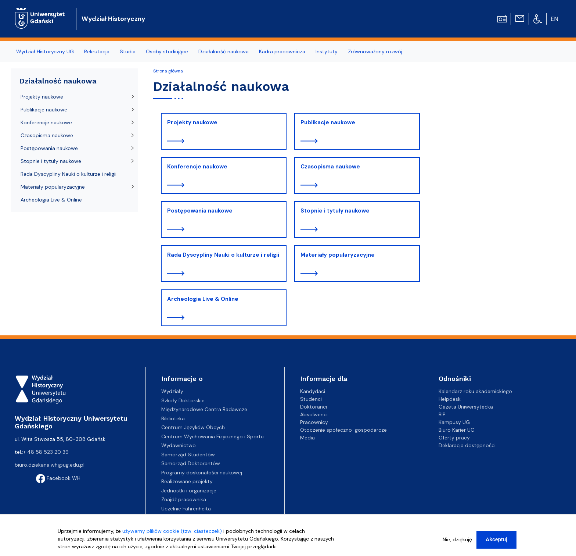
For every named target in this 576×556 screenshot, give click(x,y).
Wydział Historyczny (113, 19)
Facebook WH (58, 478)
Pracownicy (314, 422)
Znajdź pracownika (183, 499)
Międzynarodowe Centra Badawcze (204, 409)
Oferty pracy (454, 437)
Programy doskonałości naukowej (201, 472)
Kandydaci (312, 391)
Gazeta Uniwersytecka (466, 406)
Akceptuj (496, 542)
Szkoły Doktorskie (183, 400)
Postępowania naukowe (200, 210)
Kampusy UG (454, 422)
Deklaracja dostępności (467, 445)
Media (307, 437)
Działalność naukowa (58, 80)
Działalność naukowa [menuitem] (223, 51)
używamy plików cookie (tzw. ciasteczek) (172, 533)
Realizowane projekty (187, 481)
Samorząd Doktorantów (190, 463)
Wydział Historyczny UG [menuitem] (45, 51)
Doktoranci (313, 406)
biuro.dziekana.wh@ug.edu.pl (49, 464)
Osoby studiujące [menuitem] (167, 51)
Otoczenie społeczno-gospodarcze (343, 430)
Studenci (311, 399)
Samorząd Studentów (188, 454)
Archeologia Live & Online (202, 299)
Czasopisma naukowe (330, 166)
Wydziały (172, 391)
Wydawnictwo (178, 445)
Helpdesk (450, 399)
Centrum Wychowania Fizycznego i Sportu (212, 436)
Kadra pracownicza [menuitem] (282, 51)
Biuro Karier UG (457, 430)
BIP (442, 414)
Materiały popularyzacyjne (337, 255)
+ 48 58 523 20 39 (46, 452)
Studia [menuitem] (128, 51)
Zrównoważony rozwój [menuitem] (375, 51)
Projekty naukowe (192, 122)
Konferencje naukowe (197, 166)
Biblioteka (173, 418)
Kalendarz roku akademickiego (475, 391)
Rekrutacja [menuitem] (96, 51)
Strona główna (168, 71)
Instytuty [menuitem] (327, 51)
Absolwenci (314, 414)
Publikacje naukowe (327, 122)
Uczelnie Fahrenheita (186, 508)
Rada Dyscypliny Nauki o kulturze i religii (223, 255)
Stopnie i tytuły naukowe (335, 210)
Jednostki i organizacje (188, 490)
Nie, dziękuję (457, 541)
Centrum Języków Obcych (193, 427)
